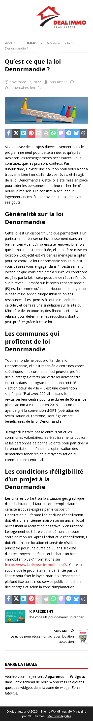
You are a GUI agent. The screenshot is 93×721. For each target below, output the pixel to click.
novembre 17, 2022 (25, 81)
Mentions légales (59, 716)
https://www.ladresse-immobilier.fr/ (36, 564)
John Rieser (58, 81)
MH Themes (36, 716)
